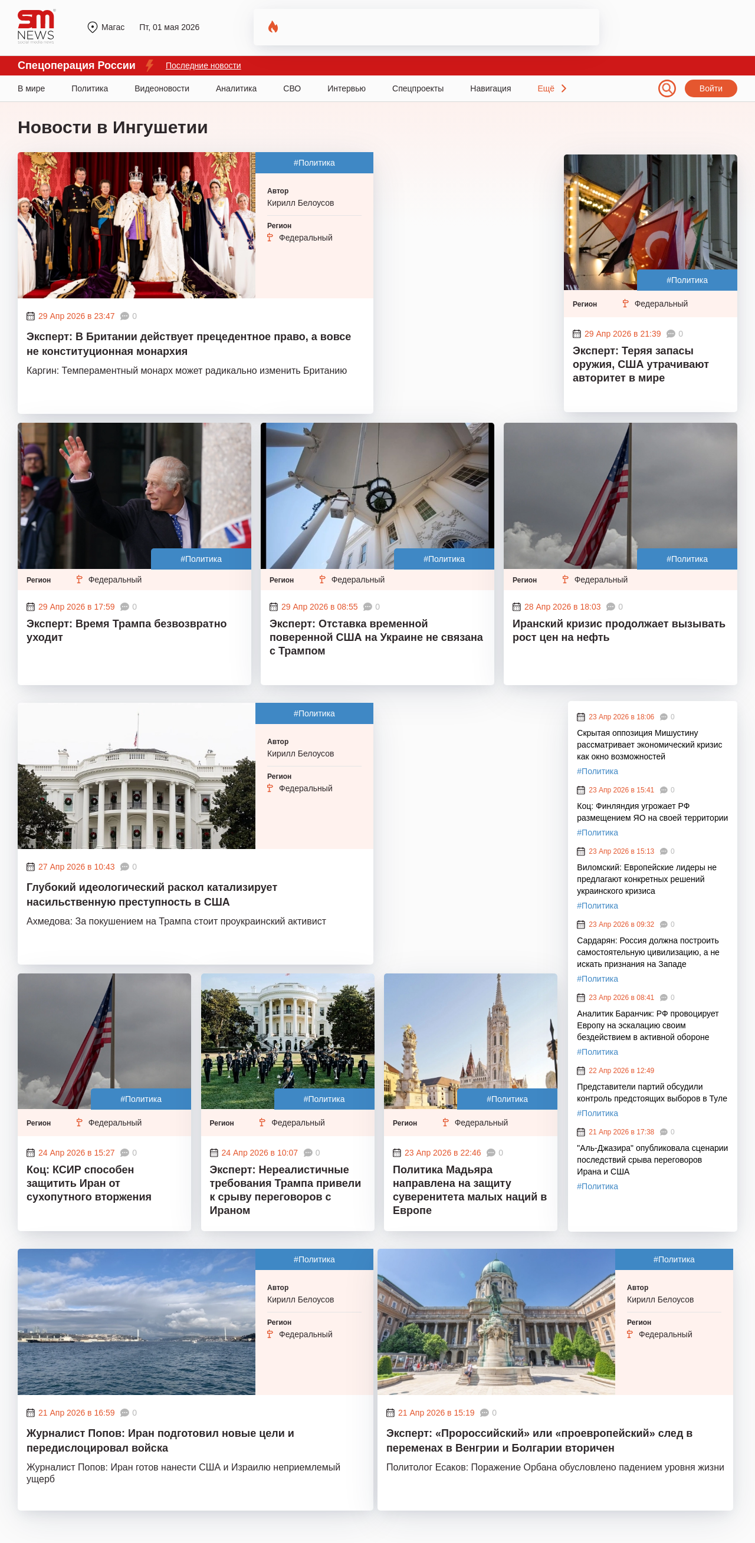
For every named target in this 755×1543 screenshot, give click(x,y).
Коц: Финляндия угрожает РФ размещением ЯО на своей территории (652, 812)
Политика (89, 88)
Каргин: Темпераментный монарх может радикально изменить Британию (187, 371)
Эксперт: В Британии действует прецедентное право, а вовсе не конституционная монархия (189, 344)
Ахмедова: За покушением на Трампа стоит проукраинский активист (176, 921)
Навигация (490, 88)
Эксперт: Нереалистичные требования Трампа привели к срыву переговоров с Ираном (286, 1190)
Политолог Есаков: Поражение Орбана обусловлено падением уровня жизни (555, 1467)
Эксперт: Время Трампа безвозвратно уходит (127, 630)
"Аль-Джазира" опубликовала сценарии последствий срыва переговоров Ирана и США (652, 1159)
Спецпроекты (418, 88)
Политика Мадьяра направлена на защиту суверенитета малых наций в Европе (470, 1190)
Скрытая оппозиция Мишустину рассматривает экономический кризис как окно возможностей (649, 744)
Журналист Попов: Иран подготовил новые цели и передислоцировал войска (160, 1440)
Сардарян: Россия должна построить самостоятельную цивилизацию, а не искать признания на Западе (648, 952)
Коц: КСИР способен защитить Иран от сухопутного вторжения (89, 1183)
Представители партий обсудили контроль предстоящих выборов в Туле (652, 1092)
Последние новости (203, 65)
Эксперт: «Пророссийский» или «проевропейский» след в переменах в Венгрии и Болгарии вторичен (539, 1440)
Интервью (346, 88)
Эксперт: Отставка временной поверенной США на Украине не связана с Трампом (376, 637)
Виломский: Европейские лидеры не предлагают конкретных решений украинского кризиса (647, 879)
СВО (292, 88)
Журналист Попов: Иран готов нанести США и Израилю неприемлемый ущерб (183, 1473)
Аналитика (236, 88)
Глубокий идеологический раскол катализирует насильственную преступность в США (152, 894)
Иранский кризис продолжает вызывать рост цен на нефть (619, 630)
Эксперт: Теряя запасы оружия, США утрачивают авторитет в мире (641, 364)
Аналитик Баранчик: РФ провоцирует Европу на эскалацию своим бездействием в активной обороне (647, 1025)
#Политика (314, 162)
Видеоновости (161, 88)
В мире (31, 88)
